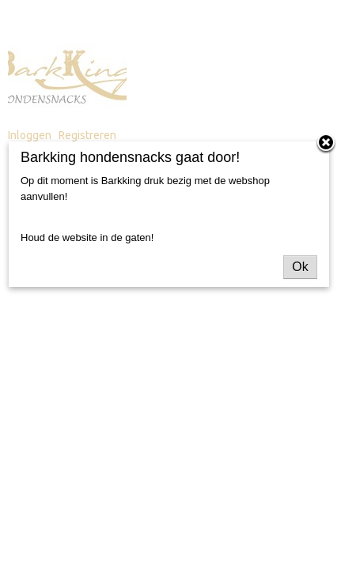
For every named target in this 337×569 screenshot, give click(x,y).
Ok (300, 266)
